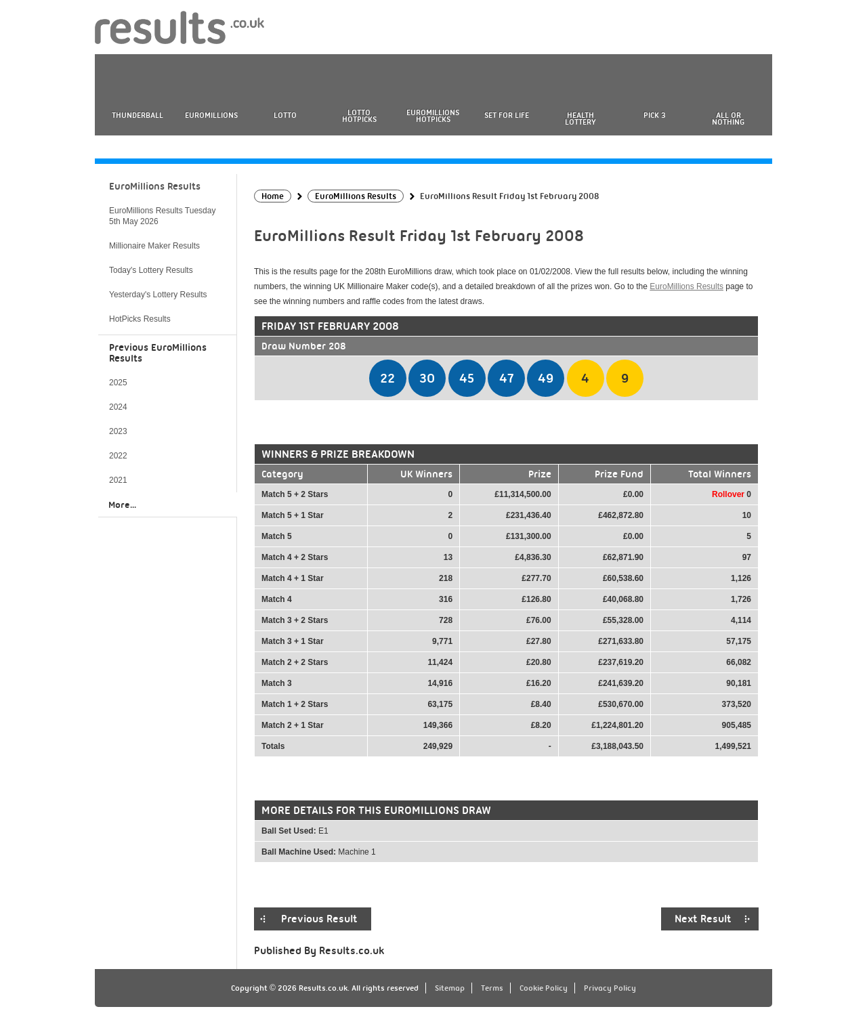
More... (122, 504)
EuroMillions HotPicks (432, 116)
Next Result (703, 919)
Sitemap (450, 988)
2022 (118, 455)
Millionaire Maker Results (154, 246)
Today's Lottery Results (151, 270)
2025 (118, 382)
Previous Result (319, 919)
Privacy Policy (610, 988)
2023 (118, 431)
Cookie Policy (544, 988)
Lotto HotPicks (359, 116)
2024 (118, 407)
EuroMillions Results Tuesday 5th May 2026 (162, 216)
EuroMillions (211, 115)
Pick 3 (654, 115)
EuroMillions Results (686, 286)
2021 (118, 480)
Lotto (285, 115)
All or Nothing (728, 118)
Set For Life (506, 115)
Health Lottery (580, 118)
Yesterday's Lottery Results (158, 294)
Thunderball (137, 115)
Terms (492, 988)
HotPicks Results (140, 319)
